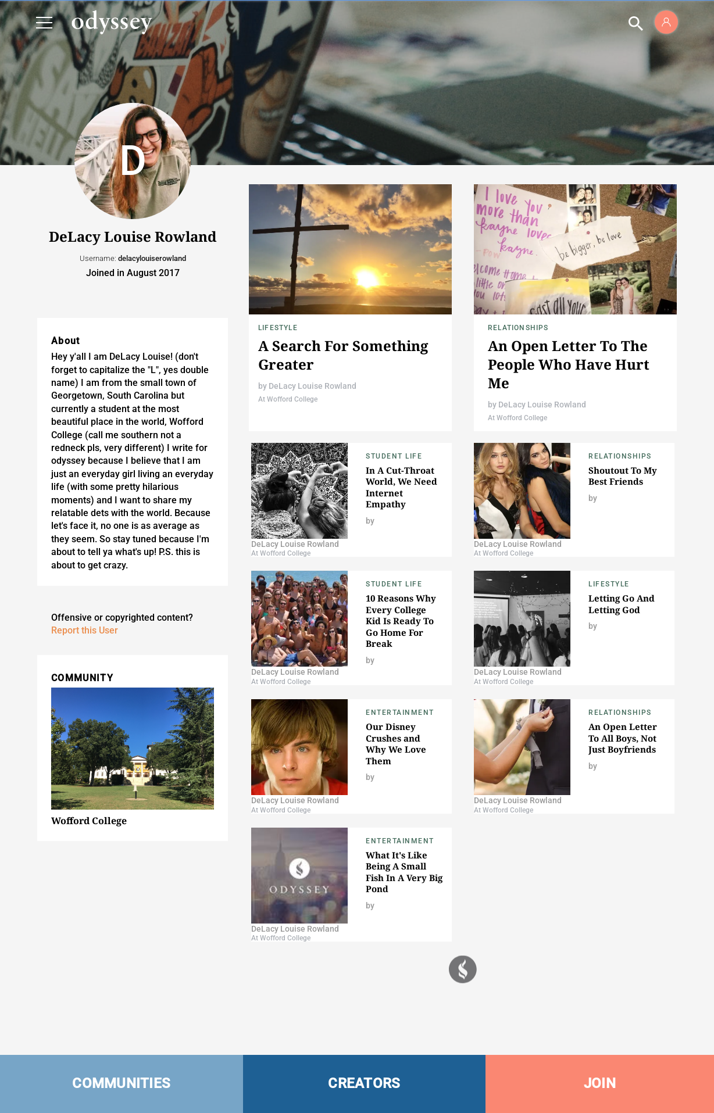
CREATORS (364, 1083)
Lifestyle (278, 328)
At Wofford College (287, 399)
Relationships (518, 328)
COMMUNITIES (121, 1083)
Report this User (84, 630)
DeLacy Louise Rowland (312, 386)
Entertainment (400, 712)
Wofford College (89, 820)
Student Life (394, 456)
